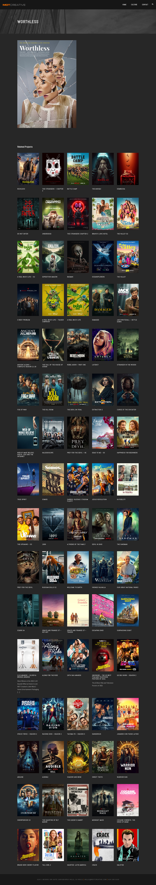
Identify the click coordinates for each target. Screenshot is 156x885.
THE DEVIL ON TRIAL (74, 410)
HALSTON (120, 865)
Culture (134, 5)
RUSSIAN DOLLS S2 (49, 587)
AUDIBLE (45, 777)
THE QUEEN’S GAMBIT (75, 820)
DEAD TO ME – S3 (98, 453)
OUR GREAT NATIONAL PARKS (127, 587)
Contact (145, 5)
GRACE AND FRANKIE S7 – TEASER (76, 631)
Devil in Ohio (97, 544)
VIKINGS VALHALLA (99, 587)
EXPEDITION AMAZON (49, 277)
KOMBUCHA (121, 189)
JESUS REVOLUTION (99, 499)
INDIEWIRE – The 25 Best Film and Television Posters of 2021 (101, 677)
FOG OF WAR (22, 410)
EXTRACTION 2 (97, 410)
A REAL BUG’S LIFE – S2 (26, 277)
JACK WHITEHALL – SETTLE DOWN (127, 321)
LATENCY (95, 365)
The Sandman (122, 544)
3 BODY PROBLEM (23, 320)
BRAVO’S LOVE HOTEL (100, 234)
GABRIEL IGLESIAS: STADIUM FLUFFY (77, 500)
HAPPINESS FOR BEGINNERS (127, 453)
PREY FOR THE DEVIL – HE (76, 453)
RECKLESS (21, 189)
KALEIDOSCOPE (47, 453)
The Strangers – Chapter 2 (52, 190)
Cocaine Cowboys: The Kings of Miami (126, 821)
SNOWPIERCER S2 (24, 820)
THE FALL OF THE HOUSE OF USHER (52, 366)
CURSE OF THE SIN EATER (126, 410)
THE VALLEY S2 (122, 234)
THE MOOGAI (96, 189)
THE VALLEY (121, 277)
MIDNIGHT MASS (98, 820)
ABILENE (20, 777)
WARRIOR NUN (122, 777)
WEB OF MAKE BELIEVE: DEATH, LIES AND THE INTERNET (25, 454)
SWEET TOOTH (97, 777)
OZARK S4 (21, 630)
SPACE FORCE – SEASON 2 (27, 734)
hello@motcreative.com (96, 879)
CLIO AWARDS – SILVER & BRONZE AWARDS (26, 676)
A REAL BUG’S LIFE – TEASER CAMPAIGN (53, 321)
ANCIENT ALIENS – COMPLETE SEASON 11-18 (26, 366)
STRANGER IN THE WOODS (126, 365)
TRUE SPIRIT (22, 499)
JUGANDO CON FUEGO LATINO (128, 734)
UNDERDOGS (46, 234)
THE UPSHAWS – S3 (24, 544)
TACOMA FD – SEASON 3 (76, 734)
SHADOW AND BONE (74, 777)
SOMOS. (45, 499)
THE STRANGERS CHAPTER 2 (77, 234)
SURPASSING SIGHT (124, 630)
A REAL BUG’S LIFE (74, 320)
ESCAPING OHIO (98, 630)
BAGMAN (70, 277)
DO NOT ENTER (22, 234)
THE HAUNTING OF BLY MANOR (50, 821)
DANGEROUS (96, 734)
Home (124, 5)
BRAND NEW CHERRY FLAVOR (28, 865)
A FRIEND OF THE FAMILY (76, 544)
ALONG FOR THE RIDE (50, 675)
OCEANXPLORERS (98, 277)
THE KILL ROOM (47, 410)
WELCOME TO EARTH (74, 587)
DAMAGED (95, 320)
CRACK (94, 865)
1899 (44, 544)
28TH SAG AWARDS (74, 675)
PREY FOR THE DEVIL (25, 587)
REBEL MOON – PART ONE (76, 365)
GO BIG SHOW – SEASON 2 (126, 675)
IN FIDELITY (121, 499)
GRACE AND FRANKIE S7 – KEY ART (51, 631)
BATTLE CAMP (72, 189)
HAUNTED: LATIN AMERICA (76, 865)
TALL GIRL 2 (46, 865)
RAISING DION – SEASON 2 (52, 734)
